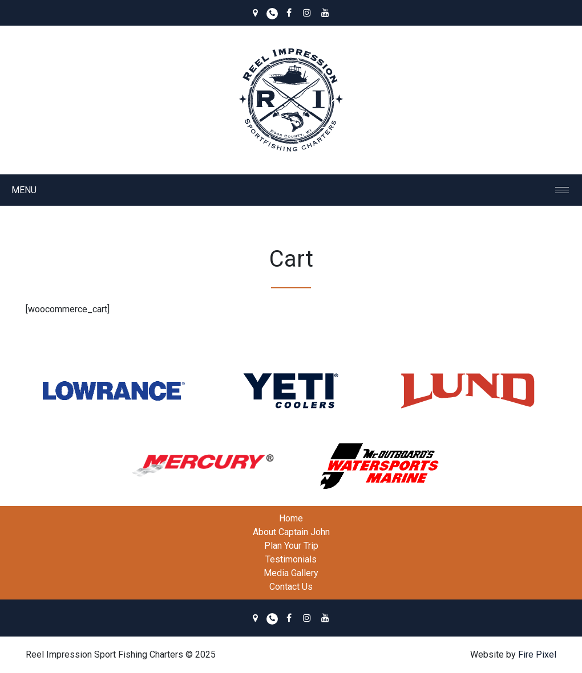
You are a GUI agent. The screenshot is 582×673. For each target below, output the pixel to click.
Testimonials (291, 559)
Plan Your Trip (291, 545)
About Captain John (291, 532)
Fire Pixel (537, 654)
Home (291, 518)
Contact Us (291, 586)
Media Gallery (291, 573)
